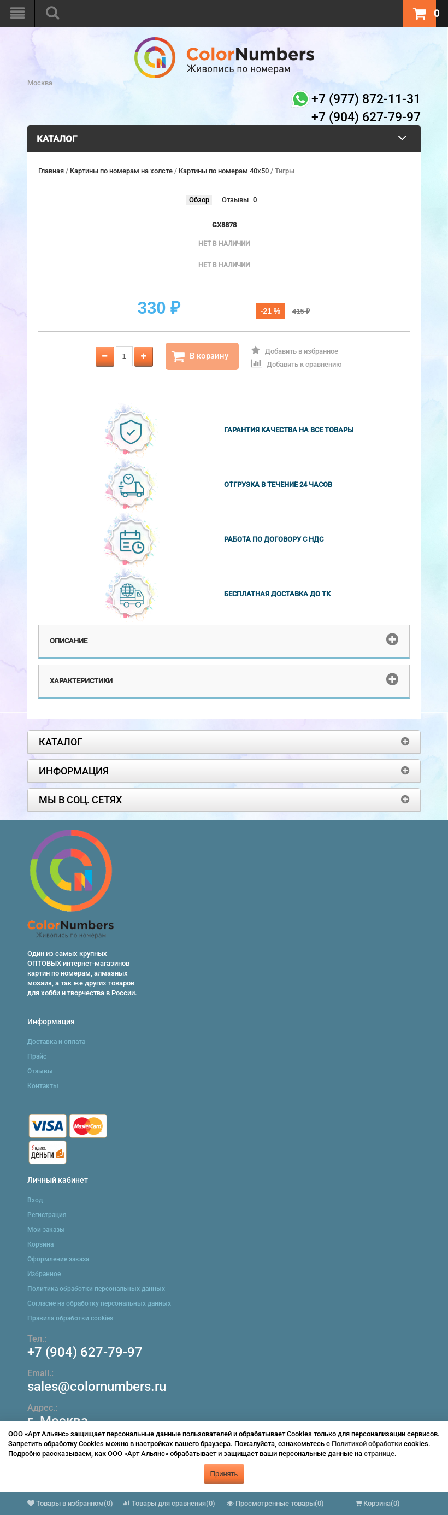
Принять (224, 1474)
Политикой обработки (367, 1444)
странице (379, 1453)
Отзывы (235, 200)
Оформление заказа (58, 1259)
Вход (35, 1200)
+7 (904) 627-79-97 (85, 1352)
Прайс (36, 1056)
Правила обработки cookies (70, 1318)
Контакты (42, 1086)
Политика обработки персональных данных (96, 1289)
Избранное (44, 1274)
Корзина (40, 1244)
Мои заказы (46, 1230)
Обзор (199, 200)
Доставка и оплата (56, 1042)
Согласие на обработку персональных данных (99, 1303)
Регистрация (47, 1215)
